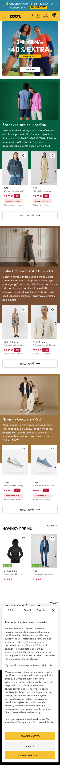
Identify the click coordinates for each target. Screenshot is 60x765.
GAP (6, 188)
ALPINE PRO (10, 571)
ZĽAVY (54, 603)
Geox (6, 482)
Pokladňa (53, 16)
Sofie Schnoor (11, 342)
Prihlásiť (45, 16)
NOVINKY (52, 525)
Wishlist (38, 16)
